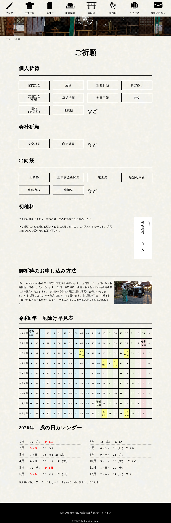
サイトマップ (103, 512)
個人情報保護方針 (85, 512)
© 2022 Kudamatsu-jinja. (85, 521)
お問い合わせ (67, 512)
